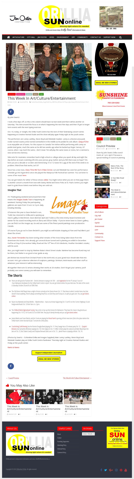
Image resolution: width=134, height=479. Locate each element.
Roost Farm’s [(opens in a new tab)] (52, 318)
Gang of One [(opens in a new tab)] (83, 141)
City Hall (31, 37)
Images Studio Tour (47, 102)
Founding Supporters (63, 441)
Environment (63, 37)
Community (82, 37)
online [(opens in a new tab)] (46, 180)
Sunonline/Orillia (24, 102)
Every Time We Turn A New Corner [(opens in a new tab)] (38, 170)
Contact (59, 438)
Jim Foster (42, 37)
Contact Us (95, 37)
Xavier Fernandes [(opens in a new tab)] (19, 238)
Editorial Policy (61, 449)
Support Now (109, 37)
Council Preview (12, 378)
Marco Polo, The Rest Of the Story (117, 167)
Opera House (71, 102)
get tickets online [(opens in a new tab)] (72, 312)
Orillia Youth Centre (79, 102)
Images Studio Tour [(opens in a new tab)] (24, 199)
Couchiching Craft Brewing (19, 326)
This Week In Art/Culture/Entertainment (77, 378)
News (99, 142)
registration (62, 280)
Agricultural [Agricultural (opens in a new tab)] (26, 310)
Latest (41, 94)
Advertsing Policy (61, 445)
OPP (73, 37)
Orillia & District (18, 310)
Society (32, 310)
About (59, 434)
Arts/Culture (18, 37)
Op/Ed (51, 37)
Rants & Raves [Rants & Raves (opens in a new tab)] (13, 347)
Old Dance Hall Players (63, 102)
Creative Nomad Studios (36, 102)
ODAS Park (54, 102)
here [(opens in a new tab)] (24, 175)
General (35, 94)
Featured (29, 94)
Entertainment (20, 94)
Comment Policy (61, 452)
